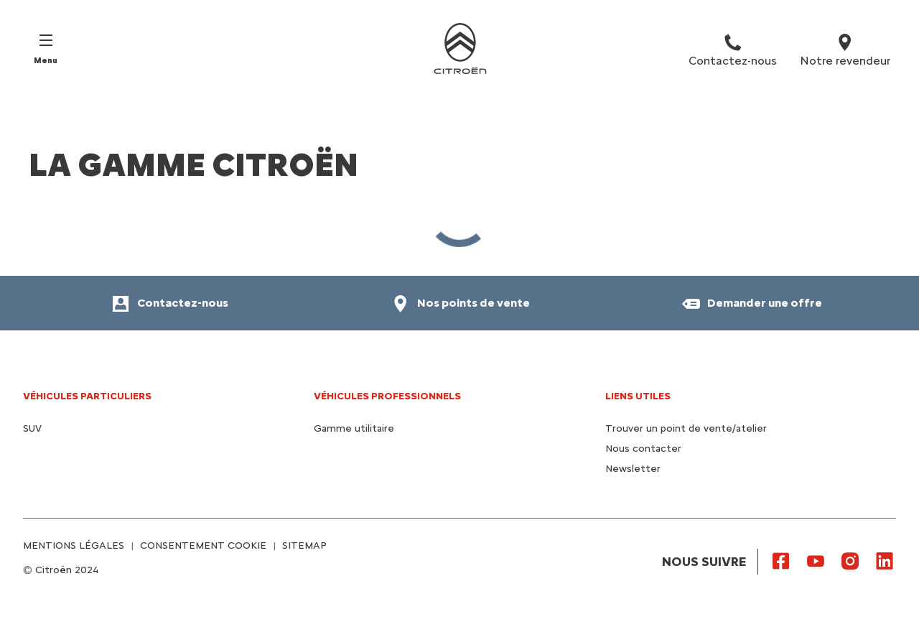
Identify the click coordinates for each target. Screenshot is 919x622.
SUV (32, 428)
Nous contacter (643, 448)
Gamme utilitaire (354, 428)
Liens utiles (638, 396)
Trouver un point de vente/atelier (686, 428)
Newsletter (633, 469)
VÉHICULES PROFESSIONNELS (387, 396)
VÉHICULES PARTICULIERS (87, 396)
